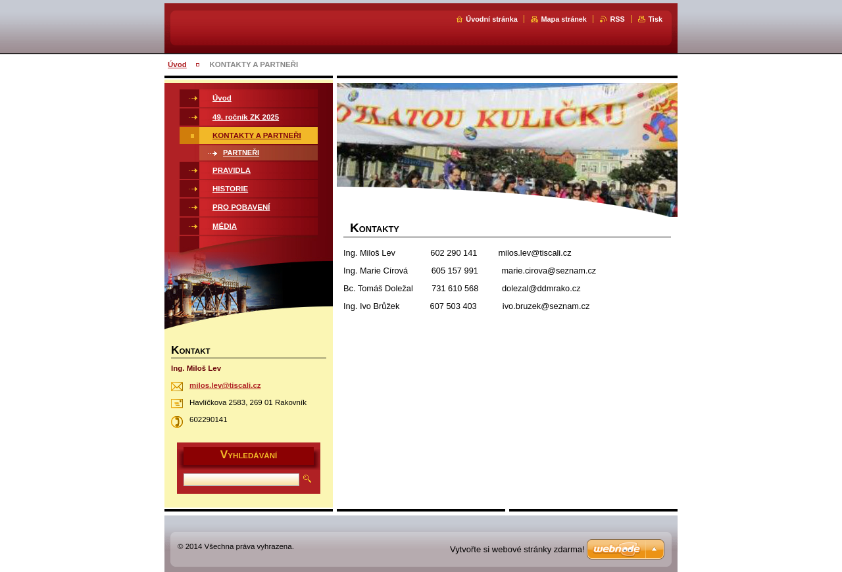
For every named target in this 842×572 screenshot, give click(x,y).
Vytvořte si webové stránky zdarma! (517, 549)
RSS (617, 19)
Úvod (177, 64)
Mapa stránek (564, 19)
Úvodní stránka (492, 19)
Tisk (655, 19)
